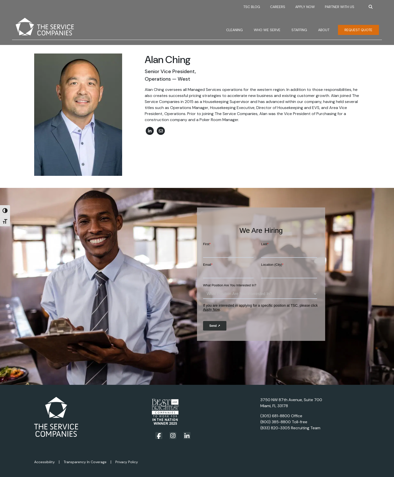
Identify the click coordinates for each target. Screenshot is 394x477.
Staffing (299, 30)
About (323, 30)
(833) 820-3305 (275, 428)
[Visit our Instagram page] (173, 435)
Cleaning (234, 30)
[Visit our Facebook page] (159, 436)
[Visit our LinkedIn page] (187, 435)
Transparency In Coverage (85, 462)
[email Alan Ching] (161, 130)
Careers (277, 7)
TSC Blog (251, 7)
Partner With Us (339, 7)
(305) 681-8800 (275, 415)
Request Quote (358, 30)
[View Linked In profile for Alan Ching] (150, 130)
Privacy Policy (126, 462)
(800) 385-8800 (275, 422)
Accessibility (44, 462)
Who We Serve (267, 30)
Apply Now (305, 7)
